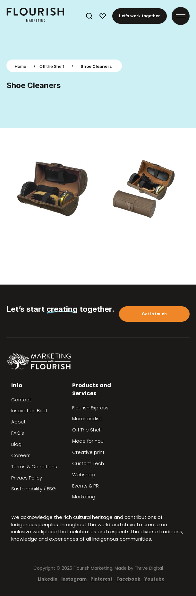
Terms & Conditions (34, 466)
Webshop (83, 474)
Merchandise (87, 418)
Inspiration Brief (29, 410)
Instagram (74, 579)
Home (20, 66)
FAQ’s (17, 433)
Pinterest (101, 579)
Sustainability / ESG (33, 489)
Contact (21, 400)
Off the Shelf (51, 66)
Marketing (83, 497)
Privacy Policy (26, 478)
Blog (16, 444)
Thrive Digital (149, 568)
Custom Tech (88, 463)
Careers (20, 455)
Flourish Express (90, 408)
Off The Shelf (87, 430)
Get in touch (154, 313)
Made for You (88, 441)
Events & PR (85, 486)
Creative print (88, 452)
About (18, 422)
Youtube (154, 579)
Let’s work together (139, 15)
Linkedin (47, 579)
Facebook (128, 579)
